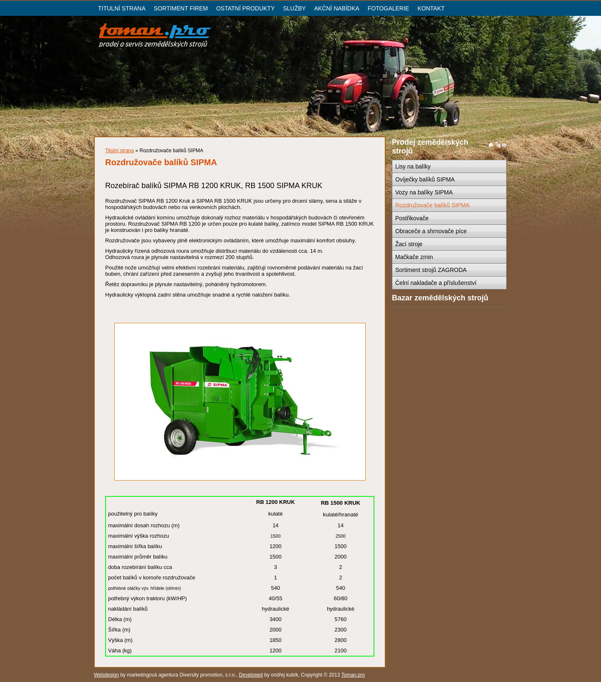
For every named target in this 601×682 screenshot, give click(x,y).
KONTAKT (430, 8)
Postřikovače (412, 218)
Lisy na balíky (413, 166)
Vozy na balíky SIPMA (424, 192)
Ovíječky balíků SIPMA (425, 179)
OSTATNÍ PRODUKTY (245, 8)
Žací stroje (408, 244)
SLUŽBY (294, 8)
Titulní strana (119, 151)
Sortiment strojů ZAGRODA (431, 270)
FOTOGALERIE (388, 8)
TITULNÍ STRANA (122, 8)
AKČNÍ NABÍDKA (336, 8)
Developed (251, 675)
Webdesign (106, 675)
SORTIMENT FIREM (181, 8)
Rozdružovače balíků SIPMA (432, 205)
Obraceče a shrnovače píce (431, 231)
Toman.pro (353, 675)
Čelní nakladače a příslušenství (436, 282)
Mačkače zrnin (414, 257)
